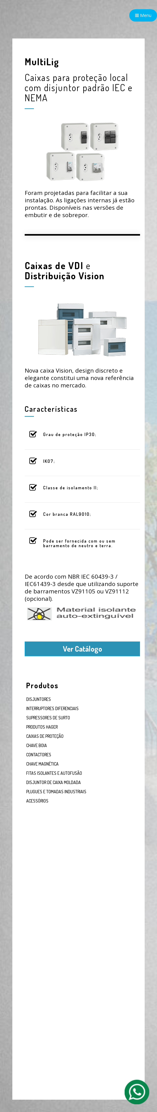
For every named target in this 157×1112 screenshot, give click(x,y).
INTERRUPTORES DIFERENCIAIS (52, 708)
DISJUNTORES (38, 699)
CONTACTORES (38, 754)
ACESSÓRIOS (37, 800)
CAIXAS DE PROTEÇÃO (45, 736)
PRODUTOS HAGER (42, 727)
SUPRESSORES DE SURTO (48, 717)
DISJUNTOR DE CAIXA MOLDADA (53, 782)
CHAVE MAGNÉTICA (42, 763)
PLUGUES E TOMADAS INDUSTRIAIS (56, 791)
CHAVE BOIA (36, 745)
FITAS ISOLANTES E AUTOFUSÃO (54, 773)
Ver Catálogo (82, 648)
